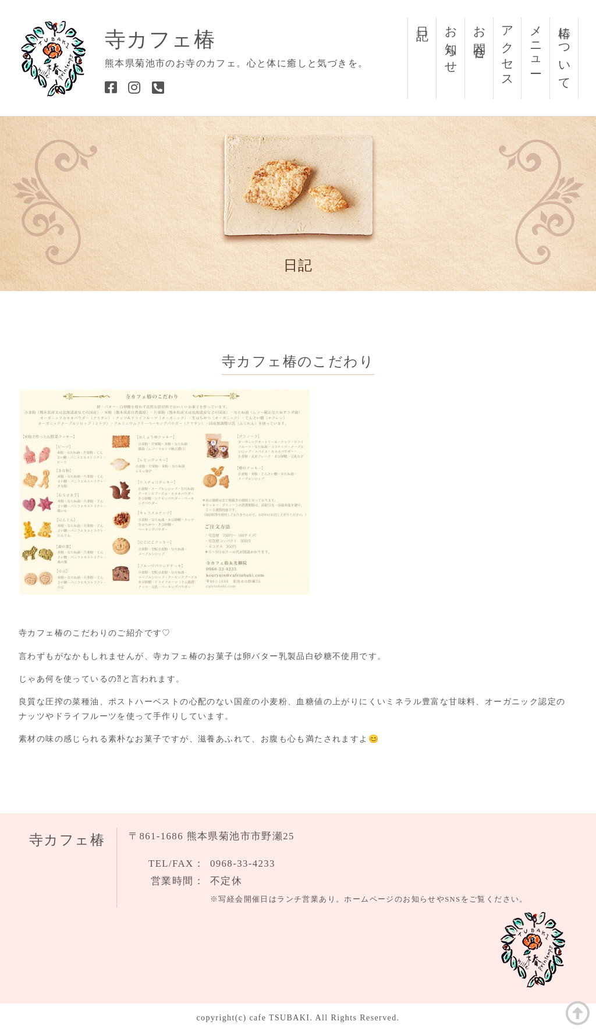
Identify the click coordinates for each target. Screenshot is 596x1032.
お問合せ (480, 36)
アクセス (508, 50)
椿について (565, 51)
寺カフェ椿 (160, 39)
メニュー (536, 43)
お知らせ (451, 43)
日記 (423, 19)
